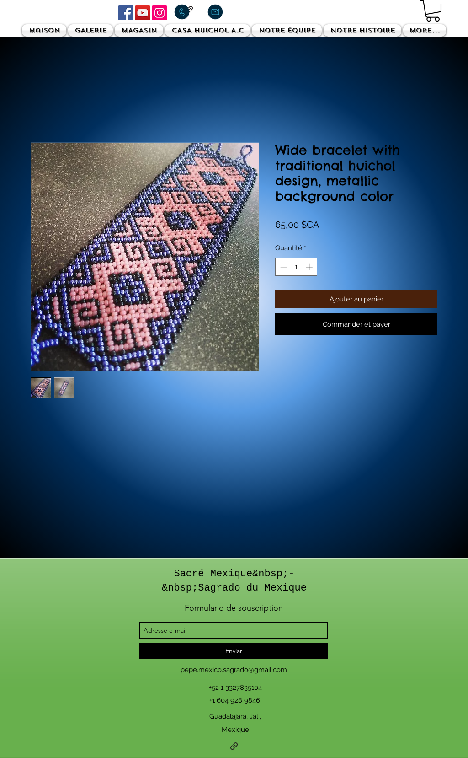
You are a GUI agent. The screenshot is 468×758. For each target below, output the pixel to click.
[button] (433, 11)
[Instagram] (159, 12)
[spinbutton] (296, 266)
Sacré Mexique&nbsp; (231, 574)
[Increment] (310, 266)
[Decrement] (283, 266)
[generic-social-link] (234, 746)
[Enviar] (233, 651)
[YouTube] (142, 12)
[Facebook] (125, 12)
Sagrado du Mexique (252, 588)
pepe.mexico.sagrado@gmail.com (234, 670)
